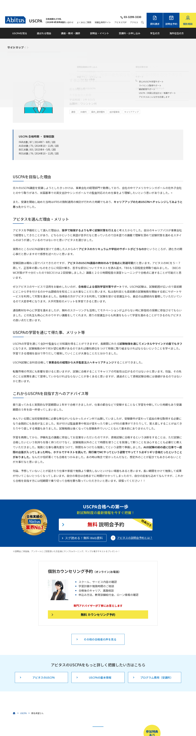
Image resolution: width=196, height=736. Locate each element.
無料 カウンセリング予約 (98, 601)
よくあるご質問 (84, 10)
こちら (83, 725)
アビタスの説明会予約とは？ (135, 525)
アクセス (134, 10)
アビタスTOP (120, 10)
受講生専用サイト (103, 10)
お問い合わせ (67, 10)
